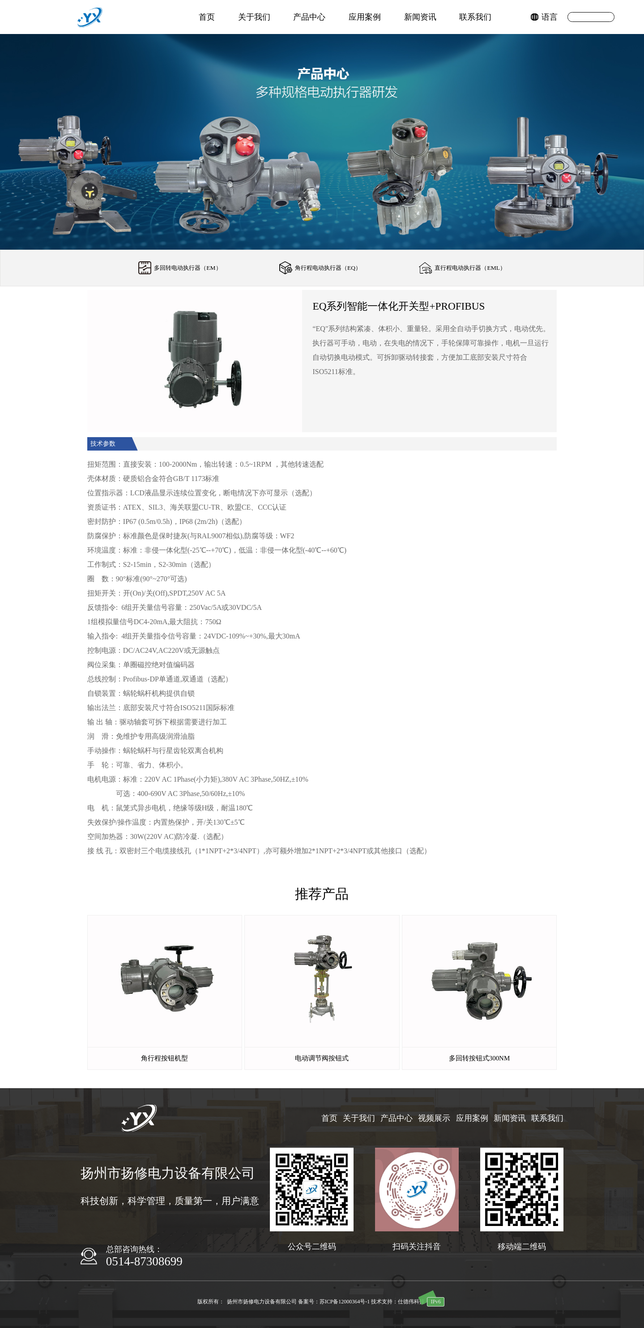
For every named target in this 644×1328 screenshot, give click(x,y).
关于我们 (254, 17)
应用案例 (365, 17)
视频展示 (434, 1118)
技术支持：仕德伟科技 (398, 1301)
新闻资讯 (420, 17)
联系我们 (475, 17)
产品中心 (309, 17)
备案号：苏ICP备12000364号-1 (334, 1301)
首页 (207, 17)
